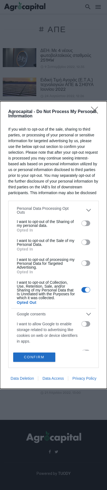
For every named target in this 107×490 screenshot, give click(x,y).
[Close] (96, 112)
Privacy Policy (84, 378)
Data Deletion (22, 378)
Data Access (53, 378)
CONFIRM (34, 357)
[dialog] (53, 245)
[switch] (85, 223)
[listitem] (53, 210)
